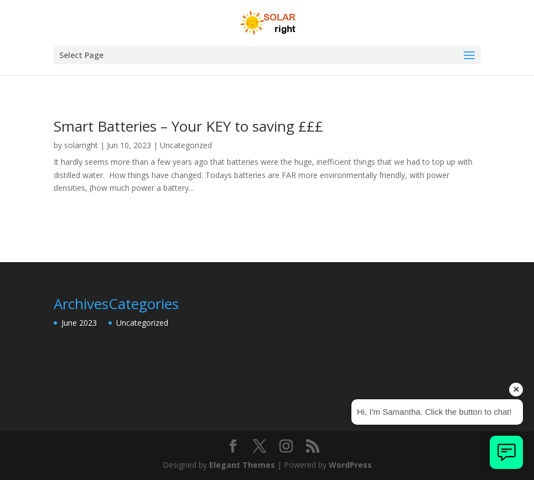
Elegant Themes (242, 465)
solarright (81, 145)
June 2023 (79, 322)
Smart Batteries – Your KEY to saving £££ (188, 126)
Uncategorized (186, 145)
